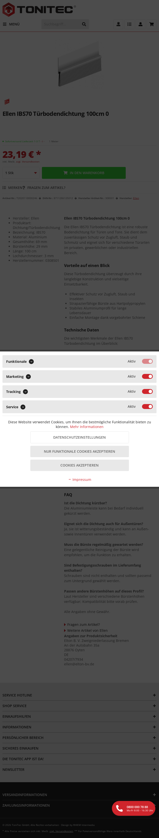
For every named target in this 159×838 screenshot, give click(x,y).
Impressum (79, 479)
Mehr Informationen (87, 426)
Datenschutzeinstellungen (79, 437)
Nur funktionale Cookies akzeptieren (79, 451)
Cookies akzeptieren (79, 465)
